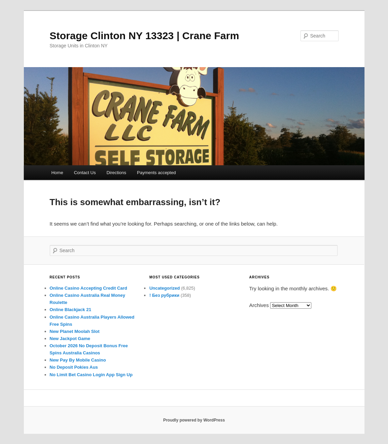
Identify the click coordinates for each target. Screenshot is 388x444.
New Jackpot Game (70, 338)
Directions (116, 172)
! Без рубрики (164, 295)
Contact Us (85, 172)
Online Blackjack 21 (70, 309)
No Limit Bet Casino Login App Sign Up (91, 374)
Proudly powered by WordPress (194, 420)
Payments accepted (156, 172)
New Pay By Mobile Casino (78, 360)
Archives (259, 305)
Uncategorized (164, 288)
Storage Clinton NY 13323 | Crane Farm (144, 35)
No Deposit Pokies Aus (74, 367)
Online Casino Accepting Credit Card (88, 288)
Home (57, 172)
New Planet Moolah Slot (75, 331)
